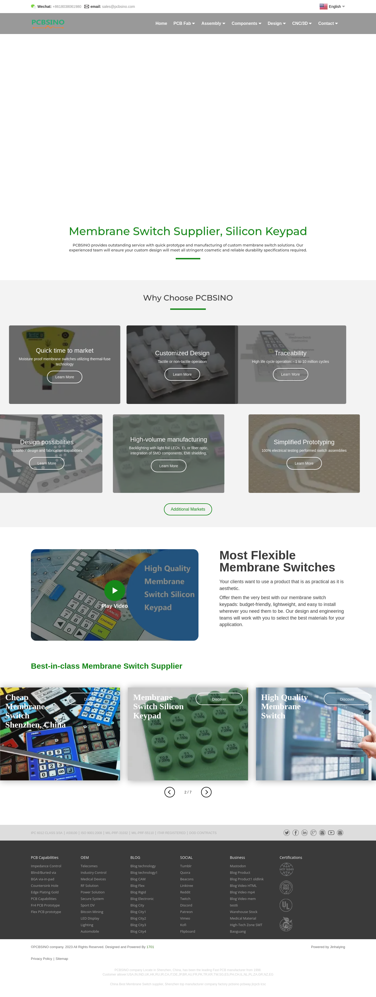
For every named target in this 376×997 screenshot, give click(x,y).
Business (237, 857)
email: (113, 6)
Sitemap (62, 959)
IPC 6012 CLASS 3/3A (47, 833)
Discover (91, 699)
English (332, 6)
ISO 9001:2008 (91, 833)
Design (277, 23)
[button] (188, 509)
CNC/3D (302, 23)
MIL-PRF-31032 (117, 833)
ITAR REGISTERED (171, 833)
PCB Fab (184, 23)
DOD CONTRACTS (203, 833)
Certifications (291, 857)
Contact (328, 23)
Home (161, 23)
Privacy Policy (41, 959)
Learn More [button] (25, 377)
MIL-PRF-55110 (142, 833)
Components (247, 23)
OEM (85, 857)
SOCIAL (186, 857)
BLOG (135, 857)
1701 (150, 947)
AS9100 (71, 833)
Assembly (213, 23)
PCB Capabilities (44, 857)
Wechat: (59, 6)
